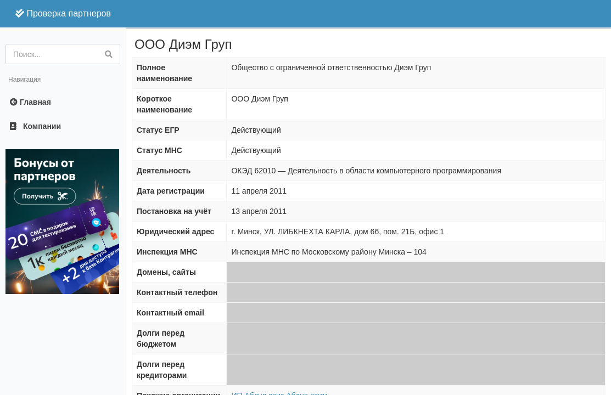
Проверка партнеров (63, 13)
